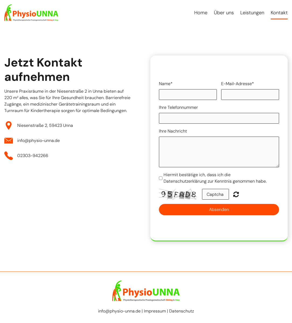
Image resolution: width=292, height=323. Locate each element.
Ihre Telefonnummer (178, 107)
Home (200, 12)
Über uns (224, 12)
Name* (166, 83)
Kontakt (279, 12)
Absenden (219, 209)
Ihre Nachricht (173, 131)
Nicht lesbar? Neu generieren (236, 194)
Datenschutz (181, 311)
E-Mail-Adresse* (237, 83)
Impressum (155, 311)
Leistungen (252, 12)
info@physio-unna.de (38, 140)
